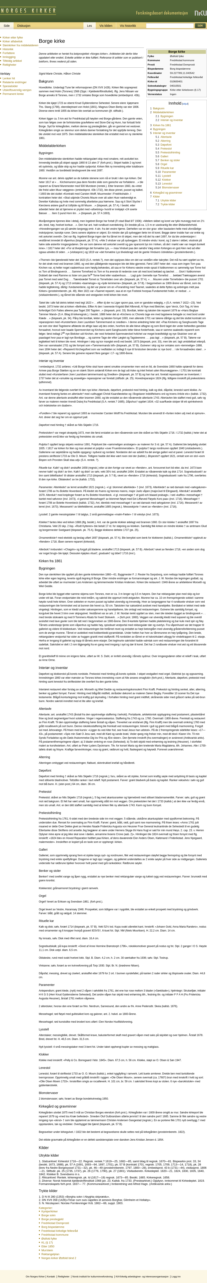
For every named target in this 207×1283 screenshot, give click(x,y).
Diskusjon (23, 25)
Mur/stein (47, 1250)
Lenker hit (9, 78)
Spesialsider (10, 86)
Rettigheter (9, 64)
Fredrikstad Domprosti (55, 1223)
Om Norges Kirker (35, 1276)
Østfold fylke (49, 1238)
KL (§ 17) (47, 1242)
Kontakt (51, 1276)
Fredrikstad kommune (55, 1234)
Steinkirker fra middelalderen (20, 45)
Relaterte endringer (15, 82)
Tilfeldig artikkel (12, 60)
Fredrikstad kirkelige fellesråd (59, 1230)
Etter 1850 (47, 1246)
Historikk (8, 49)
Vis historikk (128, 25)
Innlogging (9, 57)
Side (7, 25)
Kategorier (45, 1208)
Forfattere (9, 53)
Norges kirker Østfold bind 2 (58, 1258)
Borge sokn (48, 1215)
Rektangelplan (50, 1254)
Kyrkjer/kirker (49, 1211)
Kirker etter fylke (13, 37)
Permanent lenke (13, 94)
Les (89, 25)
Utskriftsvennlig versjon (17, 90)
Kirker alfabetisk (12, 41)
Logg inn (175, 1276)
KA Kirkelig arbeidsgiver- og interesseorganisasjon (142, 1276)
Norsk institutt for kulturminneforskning (92, 1276)
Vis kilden (105, 25)
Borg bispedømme (52, 1227)
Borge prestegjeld (52, 1219)
